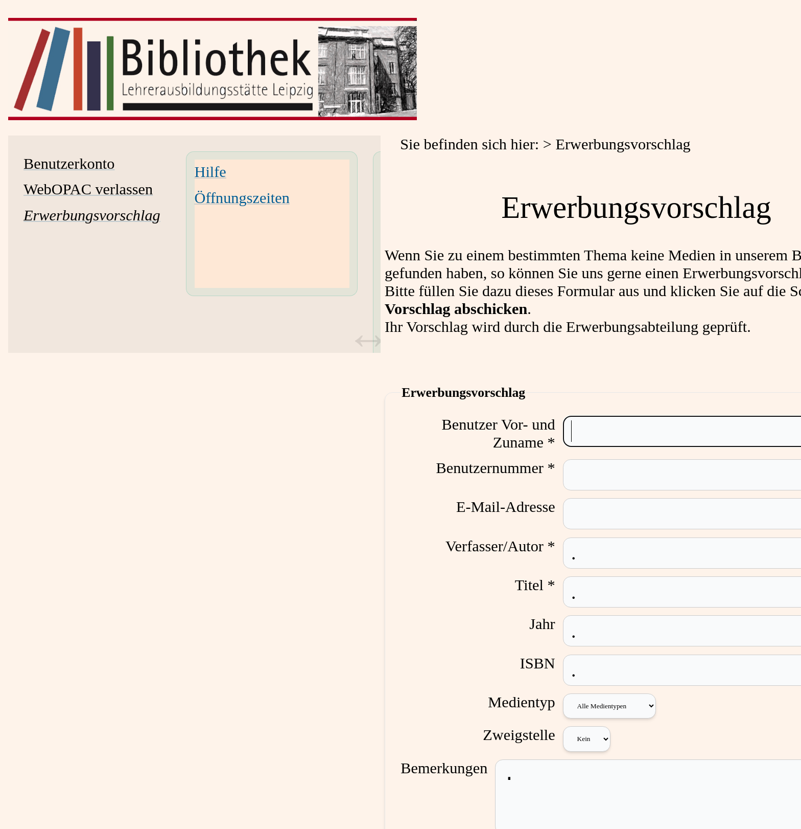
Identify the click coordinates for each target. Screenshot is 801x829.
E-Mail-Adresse (512, 507)
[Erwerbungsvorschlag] (91, 215)
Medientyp (529, 702)
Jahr (550, 624)
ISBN (544, 663)
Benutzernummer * (502, 468)
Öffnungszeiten (242, 198)
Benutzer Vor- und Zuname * (505, 433)
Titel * (542, 585)
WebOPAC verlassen (88, 189)
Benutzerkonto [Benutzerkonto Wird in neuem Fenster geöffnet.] (68, 163)
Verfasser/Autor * (507, 546)
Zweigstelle (526, 735)
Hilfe (210, 172)
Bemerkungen (443, 768)
